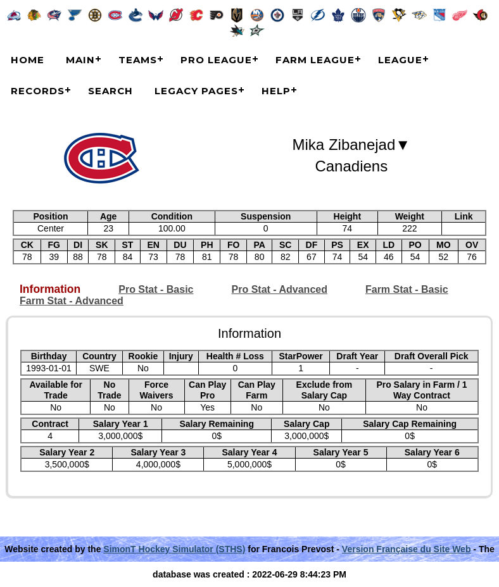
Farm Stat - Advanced (71, 300)
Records (38, 91)
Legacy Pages (196, 91)
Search (110, 91)
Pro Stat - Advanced (279, 289)
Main (80, 60)
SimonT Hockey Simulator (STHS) (174, 549)
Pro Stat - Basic (155, 289)
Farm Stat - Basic (406, 289)
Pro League (216, 60)
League (400, 60)
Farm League (315, 60)
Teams (137, 60)
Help (276, 91)
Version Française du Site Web (406, 549)
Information (50, 289)
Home (27, 60)
